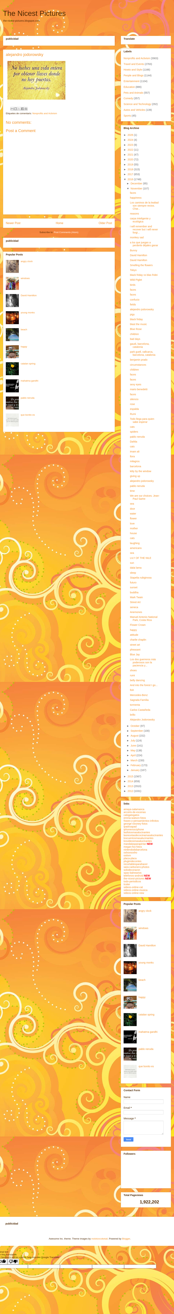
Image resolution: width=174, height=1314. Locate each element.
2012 (131, 791)
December (136, 183)
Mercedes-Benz (139, 695)
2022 (131, 149)
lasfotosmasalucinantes (137, 832)
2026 (131, 134)
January (135, 770)
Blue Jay (135, 654)
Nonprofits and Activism (44, 113)
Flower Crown (138, 624)
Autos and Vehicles (134, 109)
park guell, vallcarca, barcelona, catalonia (142, 353)
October (135, 725)
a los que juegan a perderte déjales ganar (144, 244)
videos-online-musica (136, 890)
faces (133, 192)
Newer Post (13, 223)
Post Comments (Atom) (66, 232)
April (133, 755)
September (137, 730)
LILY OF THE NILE (140, 558)
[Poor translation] (13, 1262)
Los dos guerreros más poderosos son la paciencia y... (143, 662)
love (132, 523)
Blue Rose (136, 329)
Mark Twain (136, 597)
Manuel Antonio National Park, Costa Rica (144, 618)
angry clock (27, 261)
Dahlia (133, 441)
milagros (135, 461)
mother (134, 528)
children (134, 334)
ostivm (127, 855)
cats (132, 426)
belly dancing (137, 680)
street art (135, 644)
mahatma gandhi (29, 380)
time (132, 490)
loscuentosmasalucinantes (138, 838)
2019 (131, 164)
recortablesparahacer (136, 864)
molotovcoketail (99, 1238)
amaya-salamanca (134, 809)
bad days (135, 339)
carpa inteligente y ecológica (140, 220)
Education (129, 87)
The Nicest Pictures (34, 13)
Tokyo (133, 270)
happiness (136, 197)
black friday (136, 319)
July (133, 740)
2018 (131, 169)
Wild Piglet (136, 279)
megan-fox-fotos (133, 846)
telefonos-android (133, 875)
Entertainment (131, 81)
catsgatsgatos (131, 815)
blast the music (138, 324)
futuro (133, 582)
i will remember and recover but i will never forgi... (144, 229)
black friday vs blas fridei (144, 274)
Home (59, 223)
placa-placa (130, 858)
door (132, 508)
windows (25, 278)
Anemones (136, 612)
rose (132, 404)
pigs (132, 314)
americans (136, 548)
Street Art (135, 602)
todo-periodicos (132, 881)
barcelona (135, 466)
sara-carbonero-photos (136, 867)
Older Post (105, 223)
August (134, 735)
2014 (131, 781)
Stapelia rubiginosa (141, 577)
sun (132, 562)
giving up (135, 476)
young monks (28, 312)
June (133, 745)
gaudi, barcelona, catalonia (139, 345)
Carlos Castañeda (140, 709)
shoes (133, 670)
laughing (135, 543)
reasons (134, 213)
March (134, 760)
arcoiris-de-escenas (135, 812)
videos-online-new (134, 893)
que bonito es (28, 414)
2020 (131, 159)
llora (132, 456)
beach (24, 329)
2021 (131, 154)
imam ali (134, 451)
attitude (134, 634)
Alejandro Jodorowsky (142, 719)
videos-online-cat (133, 887)
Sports (127, 115)
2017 (131, 174)
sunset (133, 587)
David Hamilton (29, 295)
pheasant (135, 649)
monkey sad (137, 237)
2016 (131, 179)
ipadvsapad (130, 826)
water (133, 513)
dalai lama (136, 567)
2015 (131, 776)
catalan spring (28, 363)
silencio (134, 399)
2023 (131, 144)
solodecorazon (132, 869)
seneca (134, 607)
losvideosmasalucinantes (138, 841)
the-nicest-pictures (134, 878)
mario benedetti (139, 389)
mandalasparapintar (135, 843)
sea (132, 503)
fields (133, 304)
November (136, 188)
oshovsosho (130, 852)
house (133, 533)
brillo (132, 714)
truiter (127, 884)
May (133, 750)
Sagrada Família (139, 699)
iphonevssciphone (134, 829)
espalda (134, 409)
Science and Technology (137, 104)
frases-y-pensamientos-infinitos (141, 820)
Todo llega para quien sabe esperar (142, 420)
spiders (134, 431)
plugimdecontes (132, 861)
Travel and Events (134, 64)
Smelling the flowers (141, 265)
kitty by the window (140, 471)
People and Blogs (134, 75)
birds (132, 284)
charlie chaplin (138, 639)
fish (132, 690)
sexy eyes (135, 384)
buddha (134, 592)
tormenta (135, 704)
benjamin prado (139, 359)
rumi (132, 675)
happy (24, 346)
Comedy (128, 98)
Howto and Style (133, 69)
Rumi (133, 414)
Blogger (126, 1238)
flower (133, 518)
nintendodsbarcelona (135, 849)
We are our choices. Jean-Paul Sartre (145, 497)
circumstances (138, 364)
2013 (131, 786)
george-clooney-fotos (136, 823)
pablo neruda (27, 398)
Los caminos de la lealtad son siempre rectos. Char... (144, 205)
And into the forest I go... (144, 685)
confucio (134, 299)
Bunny (133, 250)
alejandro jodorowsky (142, 309)
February (135, 765)
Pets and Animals (133, 92)
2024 (131, 139)
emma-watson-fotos (135, 817)
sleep (133, 572)
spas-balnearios (133, 872)
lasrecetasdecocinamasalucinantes (143, 835)
